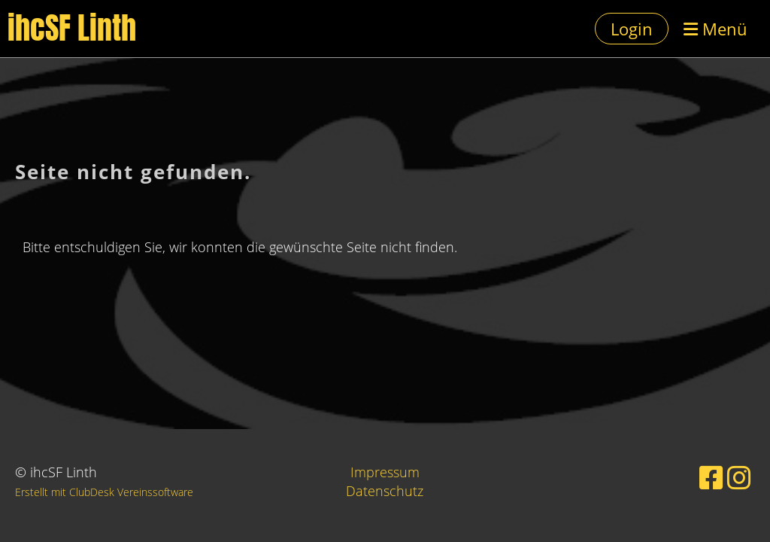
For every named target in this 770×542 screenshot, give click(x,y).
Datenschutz (384, 491)
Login (632, 28)
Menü (715, 28)
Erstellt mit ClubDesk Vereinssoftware (104, 492)
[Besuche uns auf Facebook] (711, 477)
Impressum (385, 472)
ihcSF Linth (72, 29)
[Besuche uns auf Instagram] (739, 477)
